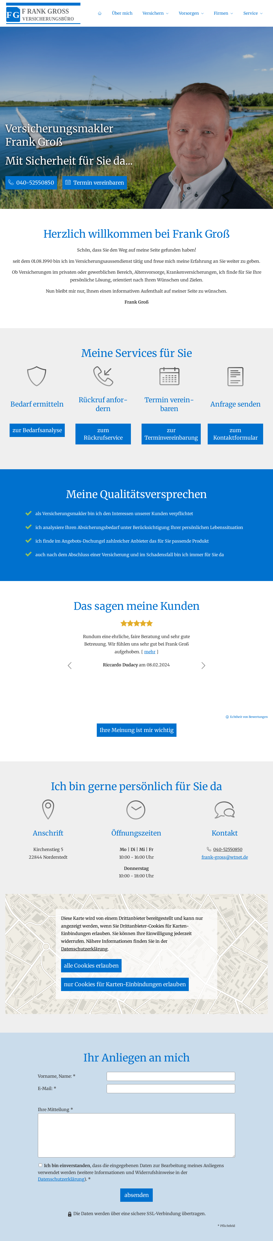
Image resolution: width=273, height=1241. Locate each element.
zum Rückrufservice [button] (103, 423)
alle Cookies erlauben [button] (84, 966)
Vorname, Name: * (56, 1067)
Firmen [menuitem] (227, 13)
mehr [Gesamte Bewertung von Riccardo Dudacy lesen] (149, 640)
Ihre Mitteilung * (55, 1101)
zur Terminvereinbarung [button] (169, 423)
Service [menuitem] (252, 13)
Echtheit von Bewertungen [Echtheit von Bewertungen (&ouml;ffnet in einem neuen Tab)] (249, 706)
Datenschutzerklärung (61, 1170)
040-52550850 (227, 841)
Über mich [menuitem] (139, 13)
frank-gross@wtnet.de (225, 848)
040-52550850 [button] (33, 181)
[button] (70, 654)
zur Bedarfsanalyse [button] (37, 423)
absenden (136, 1184)
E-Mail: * (47, 1079)
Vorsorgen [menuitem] (198, 13)
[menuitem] (121, 13)
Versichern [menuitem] (166, 13)
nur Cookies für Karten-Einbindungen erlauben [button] (156, 966)
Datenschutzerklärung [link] (84, 951)
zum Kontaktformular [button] (235, 423)
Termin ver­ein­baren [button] (102, 181)
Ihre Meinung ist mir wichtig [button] (136, 720)
